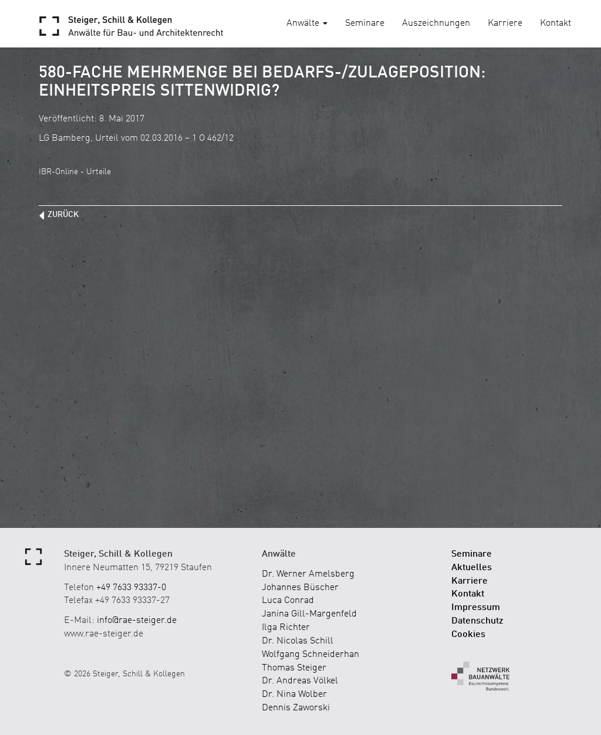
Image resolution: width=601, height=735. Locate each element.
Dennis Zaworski (296, 708)
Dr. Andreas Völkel (300, 681)
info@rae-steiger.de (137, 620)
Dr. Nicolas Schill (297, 641)
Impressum (475, 607)
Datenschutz (477, 621)
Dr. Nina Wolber (294, 694)
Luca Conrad (288, 600)
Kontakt (555, 23)
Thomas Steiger (294, 668)
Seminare (364, 23)
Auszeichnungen (436, 23)
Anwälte (306, 23)
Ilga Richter (286, 627)
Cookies (468, 634)
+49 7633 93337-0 (131, 587)
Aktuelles (471, 568)
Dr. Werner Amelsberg (308, 574)
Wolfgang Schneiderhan (310, 654)
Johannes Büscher (300, 587)
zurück (63, 215)
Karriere (505, 23)
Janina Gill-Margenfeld (309, 614)
